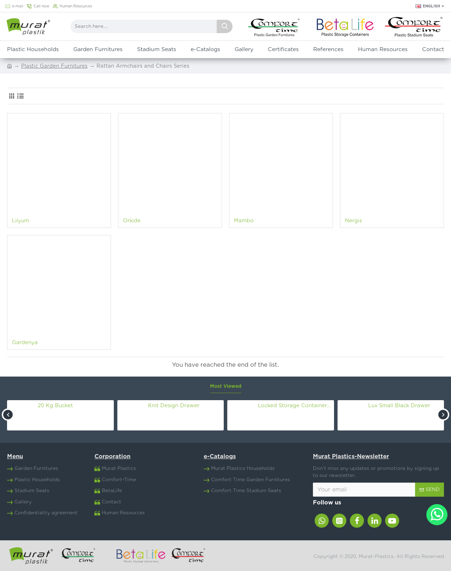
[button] (8, 414)
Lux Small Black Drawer (399, 406)
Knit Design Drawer (173, 406)
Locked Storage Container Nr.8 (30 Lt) (294, 406)
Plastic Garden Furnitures (54, 66)
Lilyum (20, 221)
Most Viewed (225, 386)
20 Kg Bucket (55, 406)
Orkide (132, 221)
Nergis (353, 221)
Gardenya (25, 343)
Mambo (244, 221)
